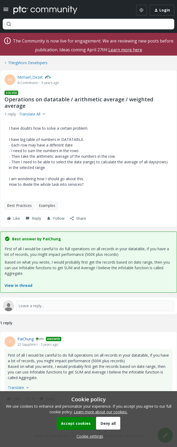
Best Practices (19, 205)
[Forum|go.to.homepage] (45, 10)
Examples (47, 205)
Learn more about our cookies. (101, 411)
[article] (88, 369)
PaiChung (25, 338)
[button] (6, 11)
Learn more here (125, 50)
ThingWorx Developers (28, 62)
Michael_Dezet (30, 77)
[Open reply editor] (88, 305)
